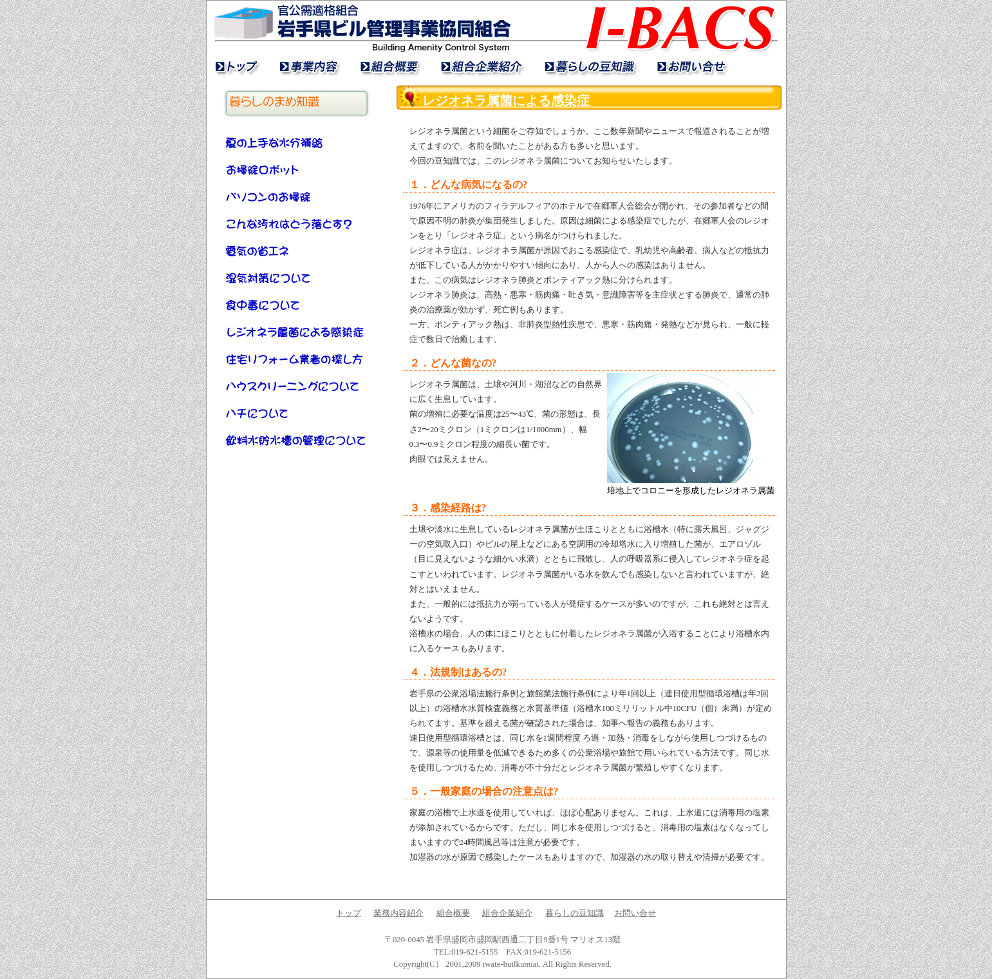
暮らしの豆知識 (588, 66)
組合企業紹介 (480, 66)
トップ (237, 66)
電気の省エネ (296, 250)
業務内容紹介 (308, 66)
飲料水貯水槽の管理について (296, 439)
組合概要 (388, 66)
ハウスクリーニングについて (296, 385)
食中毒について (296, 304)
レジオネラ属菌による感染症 (296, 331)
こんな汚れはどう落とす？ (296, 223)
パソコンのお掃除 (296, 196)
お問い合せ (689, 66)
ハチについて (296, 412)
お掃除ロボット (296, 169)
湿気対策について (296, 277)
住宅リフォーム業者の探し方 (296, 358)
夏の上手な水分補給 (296, 142)
